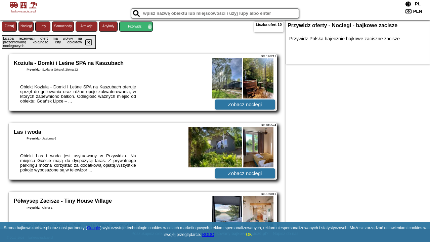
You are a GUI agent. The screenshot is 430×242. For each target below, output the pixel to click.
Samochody (63, 26)
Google (93, 228)
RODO (208, 234)
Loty (43, 26)
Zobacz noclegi (245, 104)
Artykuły (108, 26)
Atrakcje (86, 26)
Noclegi (26, 26)
